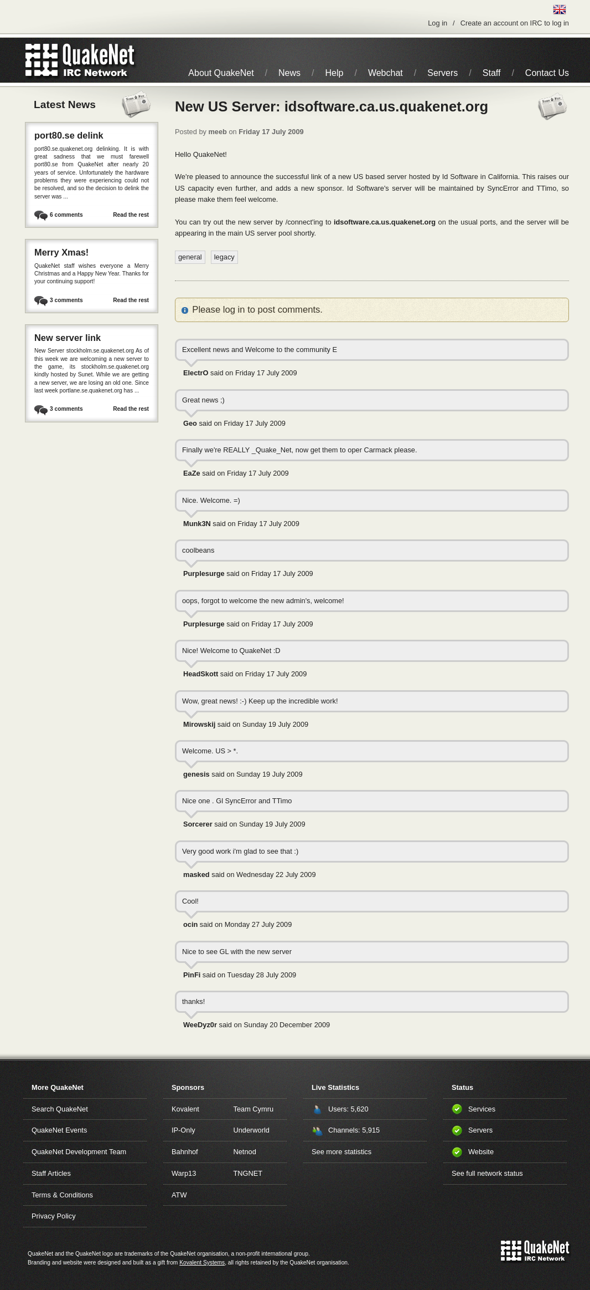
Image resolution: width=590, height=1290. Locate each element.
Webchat (385, 73)
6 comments (66, 215)
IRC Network (100, 60)
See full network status (487, 1173)
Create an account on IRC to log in (514, 23)
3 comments (66, 300)
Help (334, 73)
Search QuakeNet (60, 1109)
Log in (437, 23)
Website (481, 1152)
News (289, 73)
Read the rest (131, 215)
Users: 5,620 (348, 1109)
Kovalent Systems (202, 1263)
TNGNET (248, 1173)
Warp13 (184, 1173)
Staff (492, 73)
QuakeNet (42, 60)
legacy (224, 257)
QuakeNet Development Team (79, 1152)
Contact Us (547, 73)
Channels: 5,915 (354, 1130)
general (190, 257)
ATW (179, 1195)
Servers (442, 73)
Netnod (245, 1152)
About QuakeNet (220, 73)
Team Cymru (254, 1109)
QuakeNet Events (59, 1130)
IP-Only (183, 1130)
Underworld (252, 1130)
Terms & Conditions (62, 1195)
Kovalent (185, 1109)
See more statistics (341, 1152)
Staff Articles (51, 1173)
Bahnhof (185, 1152)
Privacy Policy (54, 1216)
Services (481, 1109)
